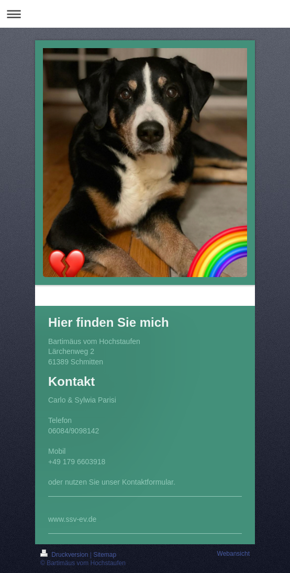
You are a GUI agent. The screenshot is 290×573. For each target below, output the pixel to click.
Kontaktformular (147, 482)
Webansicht (233, 553)
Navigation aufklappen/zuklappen (145, 14)
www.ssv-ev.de (72, 519)
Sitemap (104, 554)
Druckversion (65, 554)
